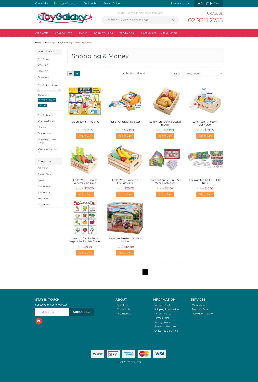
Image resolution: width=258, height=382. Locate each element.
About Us (122, 305)
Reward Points (111, 3)
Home (37, 42)
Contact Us (41, 3)
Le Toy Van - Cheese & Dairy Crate (205, 123)
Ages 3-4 (44, 65)
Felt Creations (47, 121)
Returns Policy (162, 313)
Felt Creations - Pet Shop (84, 121)
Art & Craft (42, 32)
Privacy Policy (161, 322)
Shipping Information (66, 3)
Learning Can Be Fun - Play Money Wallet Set (165, 181)
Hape (43, 127)
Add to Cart (84, 135)
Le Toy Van (46, 133)
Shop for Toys (64, 32)
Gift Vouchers (169, 32)
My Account (198, 305)
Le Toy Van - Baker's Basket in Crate (165, 123)
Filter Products (46, 51)
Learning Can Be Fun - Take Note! (205, 181)
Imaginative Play (65, 42)
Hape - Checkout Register (125, 121)
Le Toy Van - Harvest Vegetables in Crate (85, 181)
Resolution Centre (201, 313)
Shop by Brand (103, 32)
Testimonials (91, 3)
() (208, 3)
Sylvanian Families (47, 150)
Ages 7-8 (44, 77)
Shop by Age (127, 32)
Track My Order (199, 309)
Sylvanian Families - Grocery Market (125, 240)
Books (84, 32)
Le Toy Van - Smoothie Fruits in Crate (125, 181)
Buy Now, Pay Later (165, 326)
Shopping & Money (83, 42)
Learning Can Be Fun (47, 141)
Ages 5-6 (44, 71)
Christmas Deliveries (165, 330)
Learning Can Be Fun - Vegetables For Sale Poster (85, 240)
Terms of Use (161, 317)
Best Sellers (148, 32)
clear (42, 105)
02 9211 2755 (205, 20)
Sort (177, 73)
